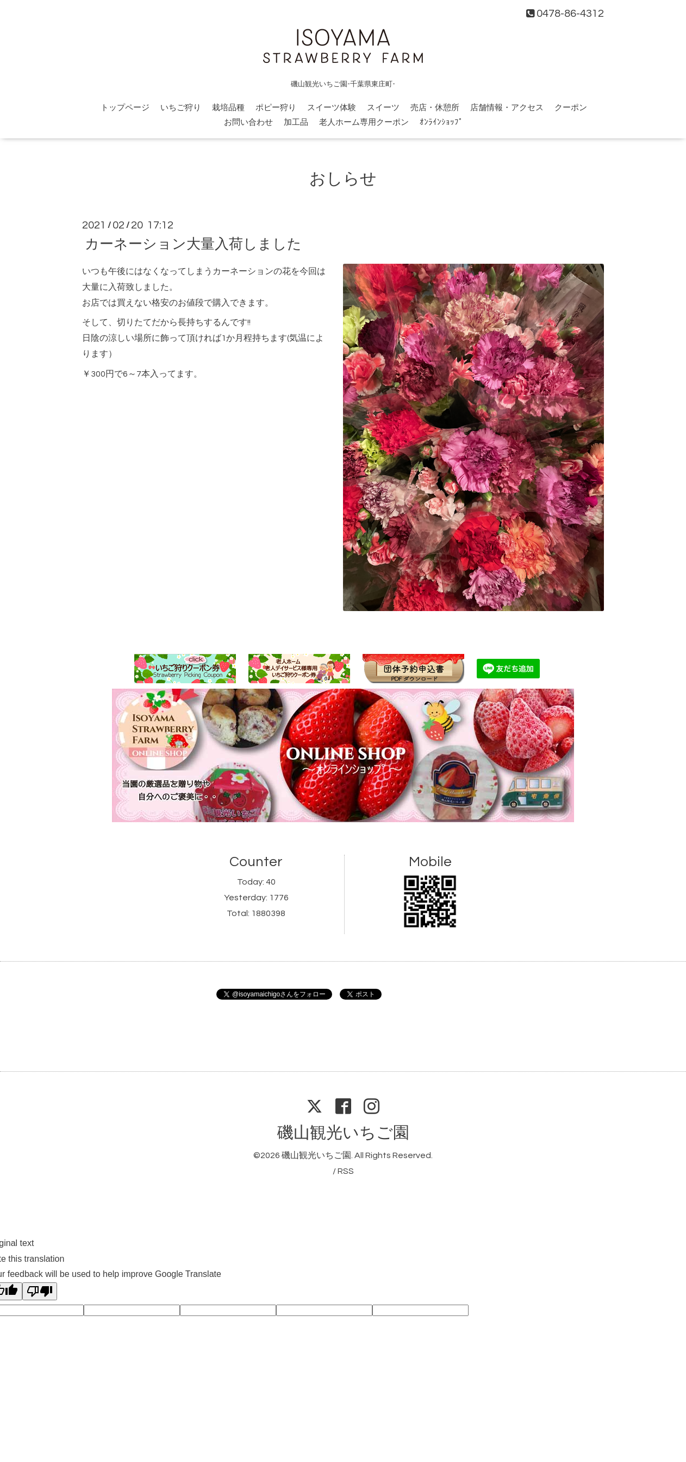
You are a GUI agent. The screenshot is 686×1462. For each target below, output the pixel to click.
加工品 (296, 122)
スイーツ (383, 108)
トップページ (125, 108)
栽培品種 (228, 108)
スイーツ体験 (331, 108)
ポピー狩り (275, 108)
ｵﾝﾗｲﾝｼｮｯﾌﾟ (441, 122)
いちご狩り (180, 108)
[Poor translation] (39, 1291)
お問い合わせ (248, 122)
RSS (346, 1171)
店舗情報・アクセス (507, 108)
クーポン (570, 108)
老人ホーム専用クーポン (364, 122)
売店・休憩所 (434, 108)
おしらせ (343, 178)
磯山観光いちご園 (343, 1132)
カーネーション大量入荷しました (193, 244)
